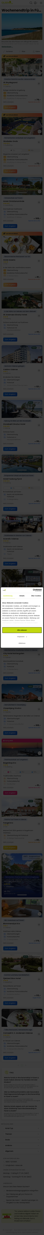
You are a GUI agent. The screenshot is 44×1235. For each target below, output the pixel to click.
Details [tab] (22, 595)
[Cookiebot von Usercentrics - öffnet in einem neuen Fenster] (33, 590)
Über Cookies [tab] (36, 595)
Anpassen (22, 636)
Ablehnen (22, 643)
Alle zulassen (22, 630)
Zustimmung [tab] (7, 595)
